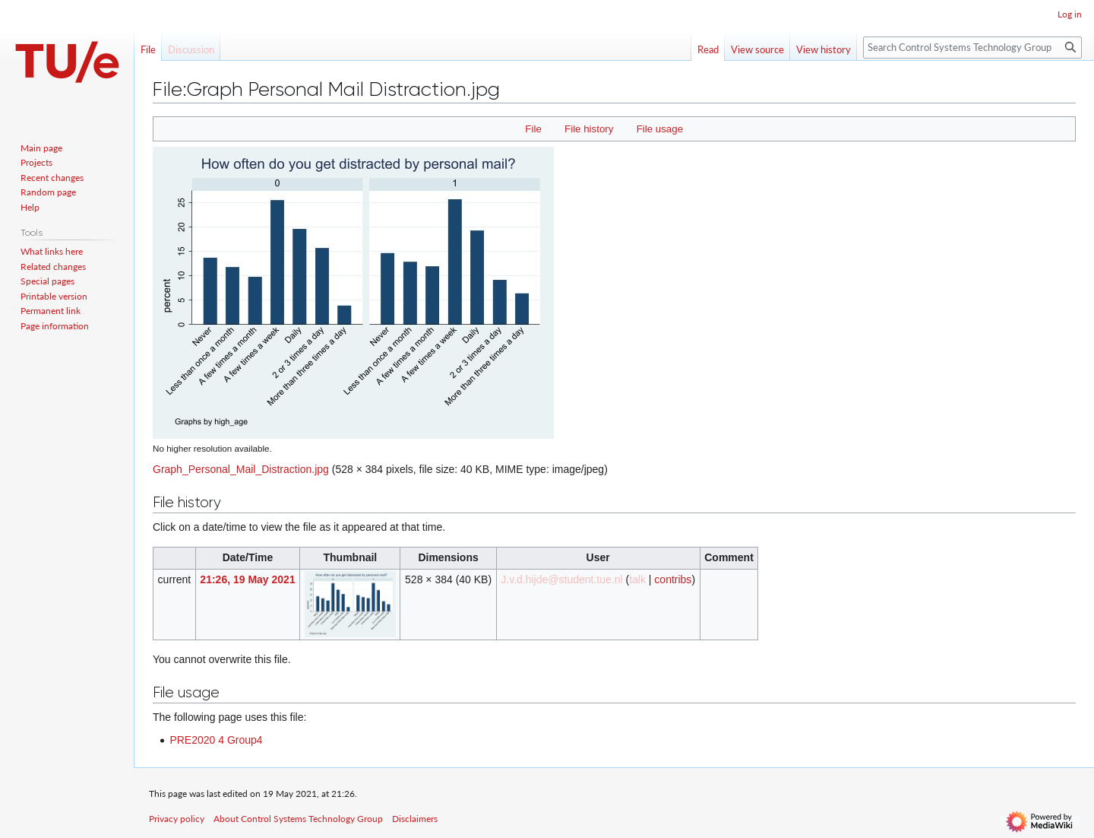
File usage (660, 129)
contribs (672, 579)
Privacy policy (176, 818)
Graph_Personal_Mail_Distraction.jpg (241, 469)
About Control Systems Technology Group (298, 818)
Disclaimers (415, 818)
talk (637, 579)
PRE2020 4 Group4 (215, 740)
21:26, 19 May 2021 (247, 579)
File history (588, 129)
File (533, 129)
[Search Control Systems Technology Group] (972, 48)
